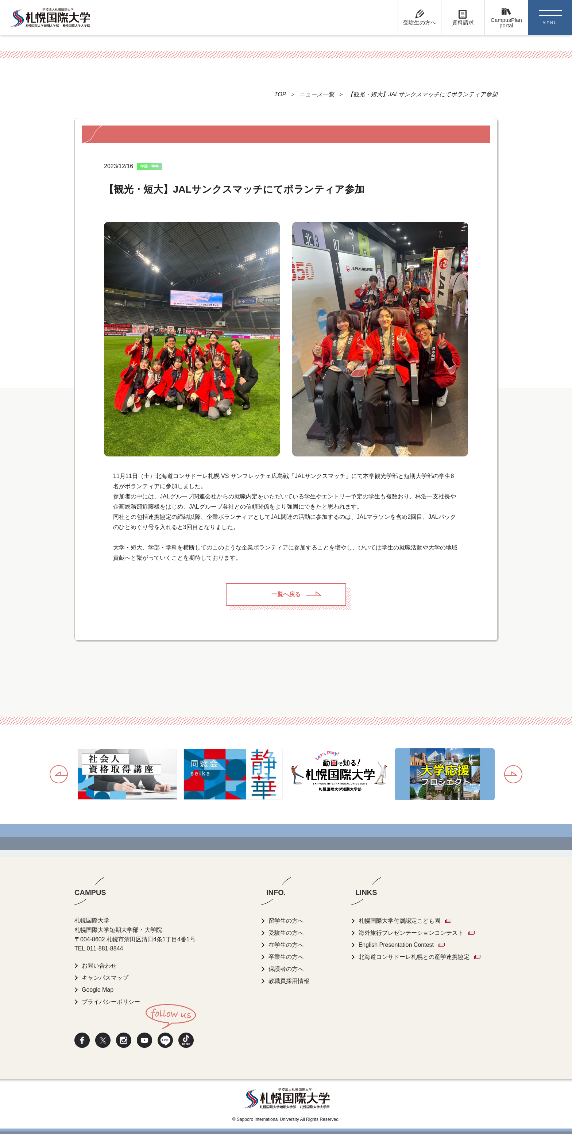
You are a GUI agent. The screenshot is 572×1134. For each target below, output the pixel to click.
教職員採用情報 (288, 981)
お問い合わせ (99, 966)
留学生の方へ (286, 921)
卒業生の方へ (286, 957)
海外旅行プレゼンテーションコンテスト (411, 933)
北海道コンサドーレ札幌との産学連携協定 (414, 957)
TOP (280, 94)
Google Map (97, 990)
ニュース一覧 (316, 94)
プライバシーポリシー (111, 1002)
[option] (127, 774)
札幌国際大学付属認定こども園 (399, 921)
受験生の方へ (286, 933)
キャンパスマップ (105, 978)
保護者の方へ (286, 969)
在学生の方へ (286, 945)
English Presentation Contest (396, 945)
